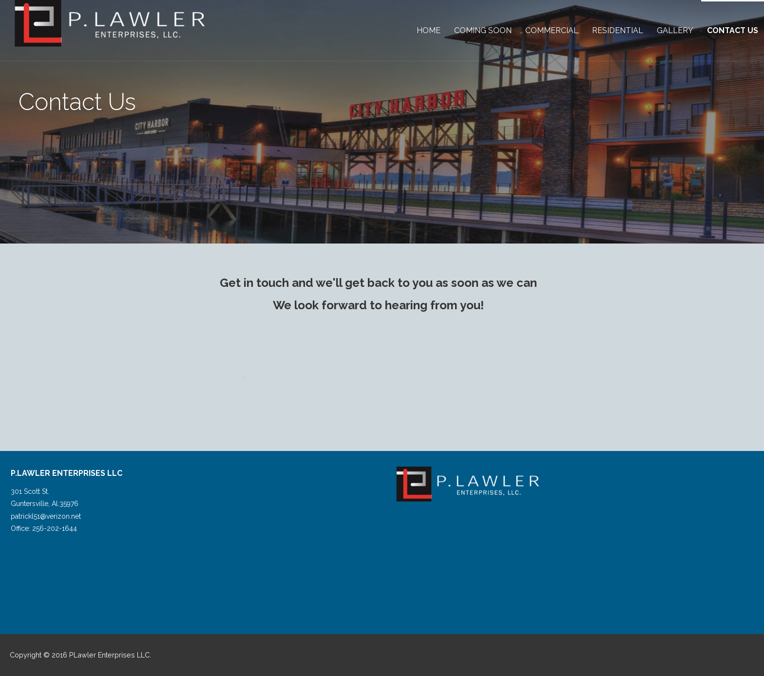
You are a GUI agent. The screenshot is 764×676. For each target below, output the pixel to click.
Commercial (551, 30)
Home (428, 30)
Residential (617, 30)
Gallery (675, 30)
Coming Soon (483, 30)
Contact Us (732, 30)
